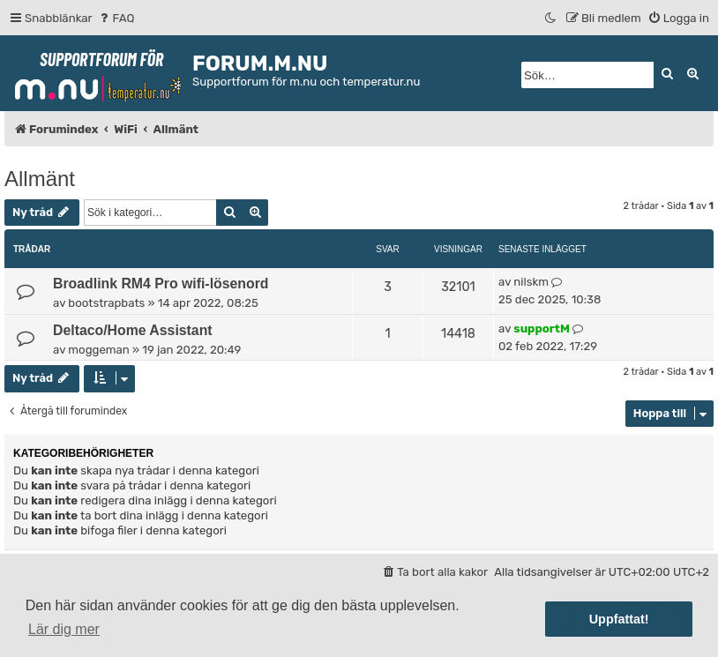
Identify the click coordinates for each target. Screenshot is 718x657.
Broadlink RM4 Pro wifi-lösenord (160, 283)
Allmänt (39, 178)
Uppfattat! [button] (619, 619)
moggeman (98, 349)
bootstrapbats (106, 303)
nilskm (531, 281)
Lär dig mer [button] (64, 629)
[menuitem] (116, 18)
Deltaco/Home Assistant (133, 330)
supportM (541, 328)
